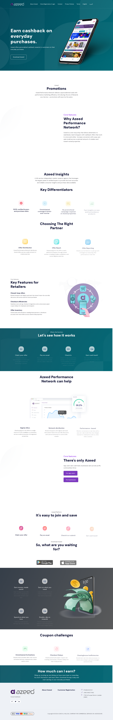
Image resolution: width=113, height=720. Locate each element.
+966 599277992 (87, 692)
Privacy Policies (69, 4)
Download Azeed (18, 57)
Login (53, 4)
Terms (78, 4)
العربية (91, 4)
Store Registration (45, 4)
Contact (60, 4)
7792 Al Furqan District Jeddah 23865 (91, 696)
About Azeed (34, 4)
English (85, 4)
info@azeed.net (87, 690)
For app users (70, 473)
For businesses (71, 480)
